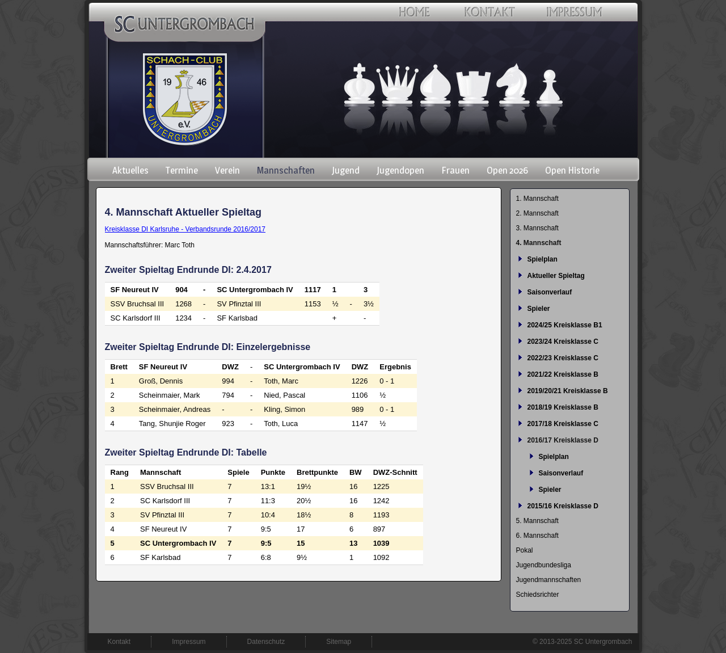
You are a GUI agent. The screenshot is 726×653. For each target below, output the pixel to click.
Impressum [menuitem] (188, 642)
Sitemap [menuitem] (338, 642)
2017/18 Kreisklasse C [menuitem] (562, 424)
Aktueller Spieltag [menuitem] (556, 276)
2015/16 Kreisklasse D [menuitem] (562, 506)
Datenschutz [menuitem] (266, 642)
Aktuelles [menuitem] (130, 170)
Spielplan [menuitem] (542, 259)
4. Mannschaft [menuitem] (539, 243)
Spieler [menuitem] (538, 309)
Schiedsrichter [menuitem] (537, 595)
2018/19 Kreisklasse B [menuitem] (562, 407)
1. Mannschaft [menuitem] (537, 199)
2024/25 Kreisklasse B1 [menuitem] (564, 325)
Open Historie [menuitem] (572, 170)
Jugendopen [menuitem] (400, 170)
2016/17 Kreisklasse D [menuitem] (562, 440)
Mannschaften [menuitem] (286, 170)
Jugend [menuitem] (346, 170)
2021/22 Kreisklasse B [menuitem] (562, 374)
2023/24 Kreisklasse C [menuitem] (562, 342)
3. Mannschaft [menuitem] (537, 228)
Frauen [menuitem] (455, 170)
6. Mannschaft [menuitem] (537, 536)
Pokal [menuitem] (524, 550)
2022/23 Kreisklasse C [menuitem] (562, 358)
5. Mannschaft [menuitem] (537, 521)
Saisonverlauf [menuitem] (549, 292)
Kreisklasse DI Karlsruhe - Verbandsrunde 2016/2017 (185, 229)
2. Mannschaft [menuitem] (537, 213)
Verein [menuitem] (227, 170)
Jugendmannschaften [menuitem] (548, 580)
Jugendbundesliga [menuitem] (543, 565)
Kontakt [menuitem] (119, 642)
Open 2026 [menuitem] (507, 170)
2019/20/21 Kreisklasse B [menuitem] (567, 391)
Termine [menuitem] (182, 170)
